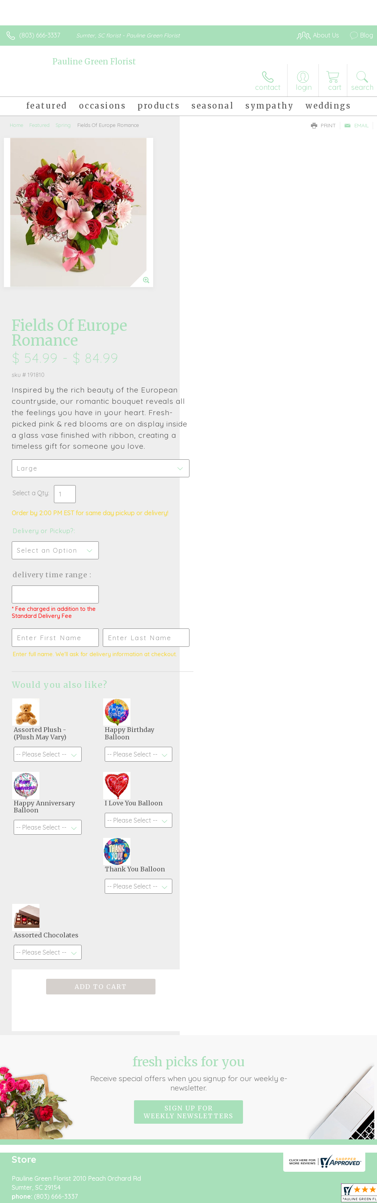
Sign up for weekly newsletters (188, 931)
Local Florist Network (296, 1179)
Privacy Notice (240, 1179)
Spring (63, 125)
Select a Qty (210, 312)
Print (323, 125)
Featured (39, 125)
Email (356, 125)
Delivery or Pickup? (223, 350)
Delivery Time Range (230, 394)
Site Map (344, 1179)
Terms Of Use (194, 1179)
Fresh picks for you (188, 893)
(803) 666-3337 (39, 35)
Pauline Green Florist (94, 61)
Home (16, 125)
